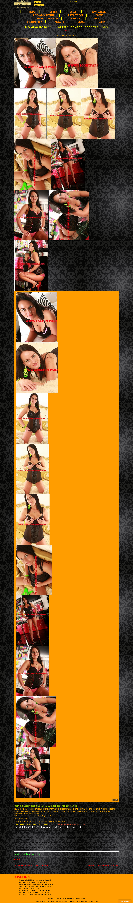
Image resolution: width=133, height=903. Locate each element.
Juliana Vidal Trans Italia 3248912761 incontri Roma (34, 894)
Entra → (37, 2)
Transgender (98, 11)
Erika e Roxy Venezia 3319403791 (28, 888)
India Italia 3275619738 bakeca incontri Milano (32, 892)
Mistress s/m (75, 15)
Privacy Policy (71, 898)
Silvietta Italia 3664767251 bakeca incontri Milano (31, 865)
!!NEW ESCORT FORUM (47, 18)
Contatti (103, 21)
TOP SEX (52, 11)
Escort (74, 11)
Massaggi (76, 18)
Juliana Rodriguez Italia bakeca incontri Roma (32, 882)
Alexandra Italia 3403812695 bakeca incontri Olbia (33, 880)
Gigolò (81, 21)
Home (32, 11)
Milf (96, 18)
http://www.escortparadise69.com (70, 824)
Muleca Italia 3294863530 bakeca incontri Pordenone (34, 884)
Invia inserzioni (80, 898)
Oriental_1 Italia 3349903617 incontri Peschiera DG (33, 886)
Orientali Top (34, 21)
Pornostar (81, 901)
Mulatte (60, 21)
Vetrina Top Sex (39, 901)
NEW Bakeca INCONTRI (43, 15)
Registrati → (39, 5)
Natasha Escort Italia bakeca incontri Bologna (103, 865)
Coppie (99, 15)
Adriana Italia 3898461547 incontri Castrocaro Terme (34, 890)
